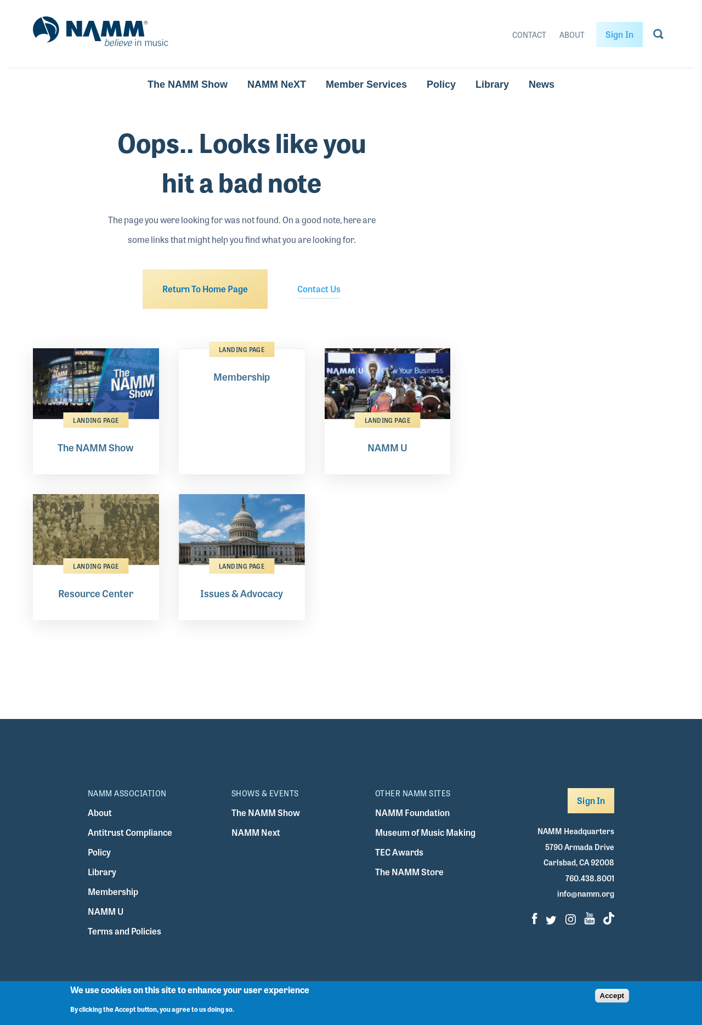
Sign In (619, 34)
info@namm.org (585, 893)
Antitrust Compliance (130, 832)
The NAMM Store (409, 871)
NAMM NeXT (276, 84)
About (572, 34)
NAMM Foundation (412, 812)
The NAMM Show (188, 84)
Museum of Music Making (425, 832)
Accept (612, 999)
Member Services (366, 84)
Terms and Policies (124, 931)
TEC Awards (399, 852)
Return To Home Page (205, 288)
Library (492, 84)
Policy (441, 84)
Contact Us (319, 288)
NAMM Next (255, 832)
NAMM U (105, 911)
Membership (113, 891)
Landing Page (95, 420)
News (541, 84)
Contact (529, 34)
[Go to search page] (658, 36)
